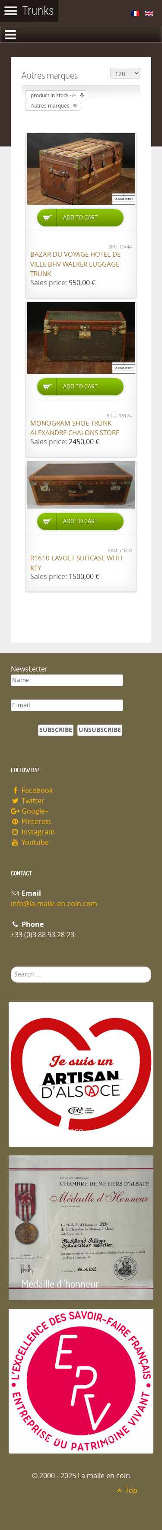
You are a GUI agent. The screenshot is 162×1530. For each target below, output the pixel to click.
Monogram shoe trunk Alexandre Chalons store (74, 428)
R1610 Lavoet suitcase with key (76, 563)
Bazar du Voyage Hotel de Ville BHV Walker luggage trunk (75, 264)
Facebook (32, 790)
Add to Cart (80, 217)
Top (125, 1490)
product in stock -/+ (53, 95)
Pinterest (31, 821)
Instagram (33, 832)
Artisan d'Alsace (52, 1130)
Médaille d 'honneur (60, 1283)
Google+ (30, 811)
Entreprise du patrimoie (69, 1437)
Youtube (30, 842)
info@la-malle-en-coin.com (54, 904)
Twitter (27, 801)
